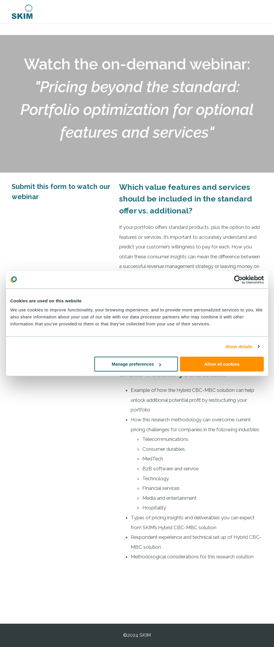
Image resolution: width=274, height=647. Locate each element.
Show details (238, 346)
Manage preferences (136, 364)
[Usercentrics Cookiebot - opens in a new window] (238, 279)
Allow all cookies (222, 364)
